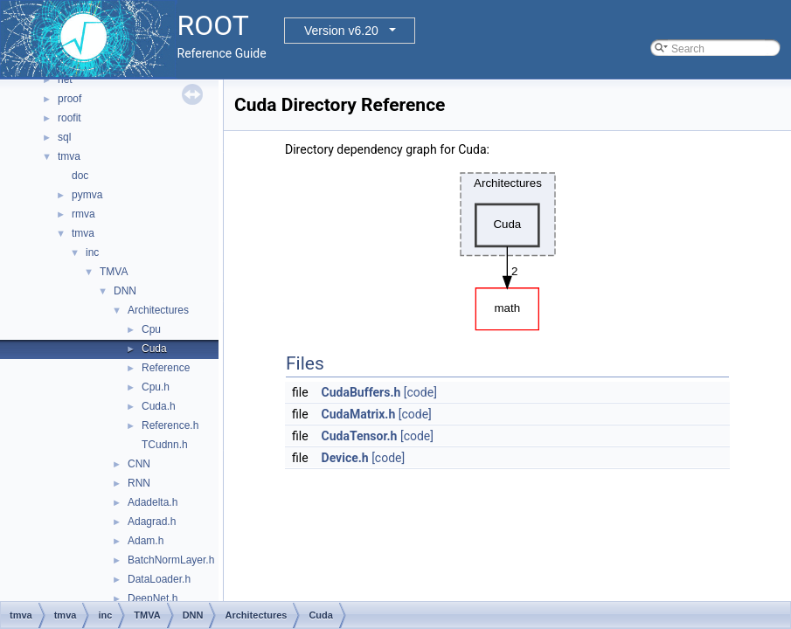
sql (64, 137)
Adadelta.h (152, 502)
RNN (139, 483)
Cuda (154, 348)
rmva (83, 214)
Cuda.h (159, 406)
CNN (139, 464)
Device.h (345, 458)
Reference (166, 368)
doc (80, 175)
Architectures (158, 310)
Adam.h (145, 541)
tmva (69, 156)
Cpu (151, 329)
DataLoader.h (159, 579)
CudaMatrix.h (359, 414)
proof (69, 99)
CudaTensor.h (360, 436)
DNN (125, 291)
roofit (69, 118)
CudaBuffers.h (361, 392)
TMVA (114, 272)
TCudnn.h (165, 445)
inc (92, 252)
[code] (420, 392)
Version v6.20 (341, 31)
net (65, 79)
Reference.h (170, 425)
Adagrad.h (152, 521)
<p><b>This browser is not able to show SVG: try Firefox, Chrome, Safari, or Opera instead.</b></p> (508, 247)
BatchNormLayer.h (171, 560)
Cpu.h (156, 387)
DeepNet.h (152, 598)
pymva (87, 195)
